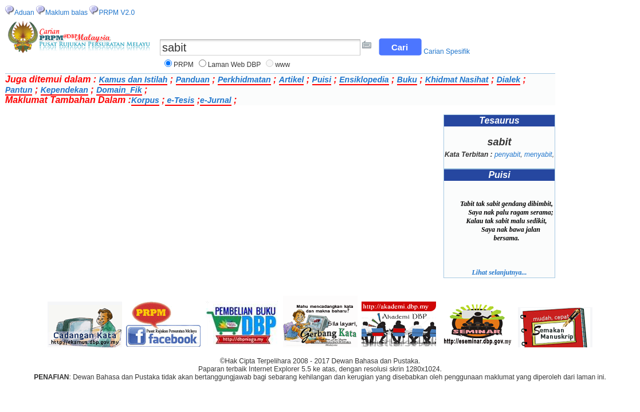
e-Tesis (180, 100)
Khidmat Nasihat (456, 79)
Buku (407, 79)
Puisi (321, 79)
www (282, 65)
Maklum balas (66, 13)
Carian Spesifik (446, 51)
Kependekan (64, 89)
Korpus (145, 100)
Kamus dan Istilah (133, 79)
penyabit (507, 154)
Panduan (193, 79)
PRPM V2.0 (117, 13)
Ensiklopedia (363, 79)
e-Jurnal (215, 100)
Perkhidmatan (244, 79)
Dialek (508, 79)
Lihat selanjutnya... (499, 272)
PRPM (184, 65)
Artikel (291, 79)
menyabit (538, 154)
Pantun (18, 89)
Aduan (24, 13)
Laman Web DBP (234, 65)
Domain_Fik (119, 89)
